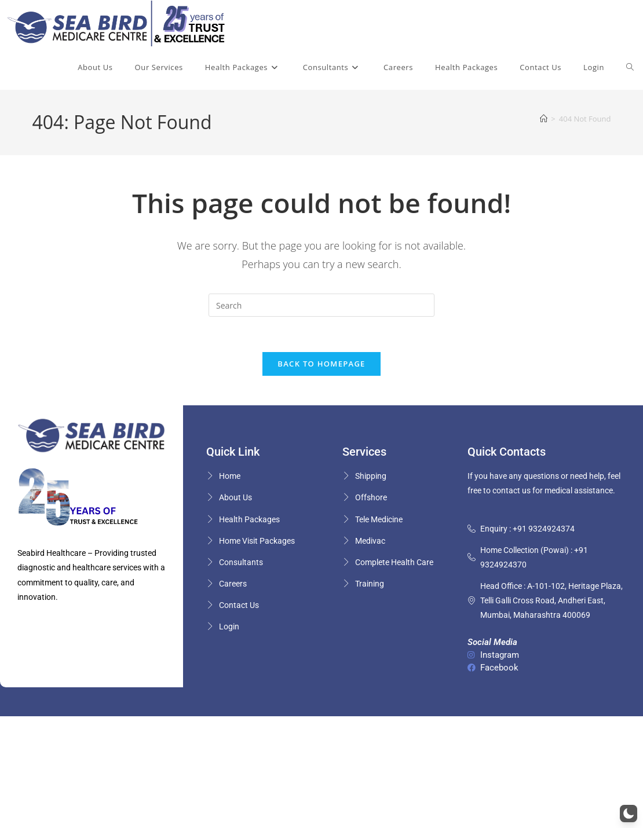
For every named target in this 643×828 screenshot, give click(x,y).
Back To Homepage (321, 363)
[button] (628, 813)
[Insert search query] (321, 305)
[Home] (543, 118)
